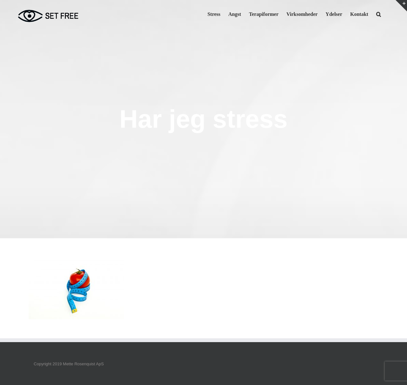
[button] (378, 13)
